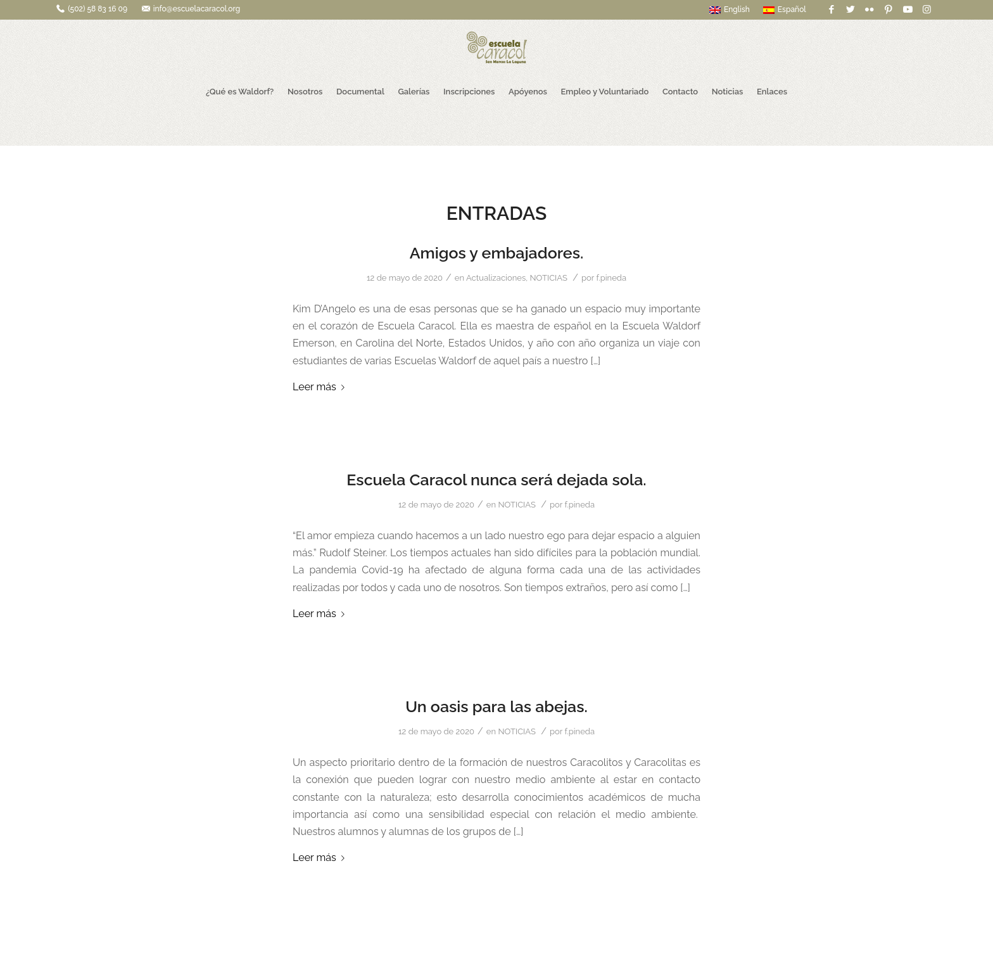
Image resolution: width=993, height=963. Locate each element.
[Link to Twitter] (851, 9)
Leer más (321, 387)
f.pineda (611, 278)
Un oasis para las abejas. (496, 706)
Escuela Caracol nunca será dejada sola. (496, 479)
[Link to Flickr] (870, 9)
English (729, 9)
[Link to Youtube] (908, 9)
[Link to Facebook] (832, 9)
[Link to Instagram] (927, 9)
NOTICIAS (548, 278)
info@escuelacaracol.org (197, 8)
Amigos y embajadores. (497, 252)
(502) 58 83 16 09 (97, 8)
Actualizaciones (496, 278)
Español (784, 9)
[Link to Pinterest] (889, 9)
